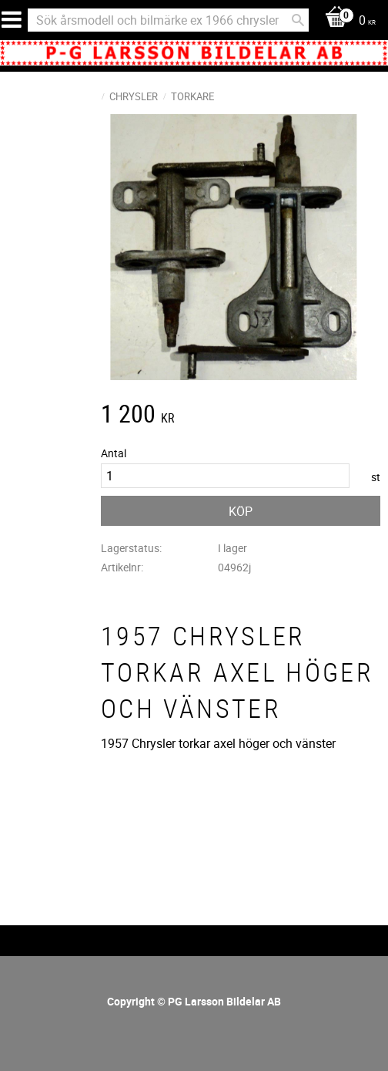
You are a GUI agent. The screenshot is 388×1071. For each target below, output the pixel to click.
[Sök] (297, 20)
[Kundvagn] (346, 21)
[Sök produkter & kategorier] (168, 20)
